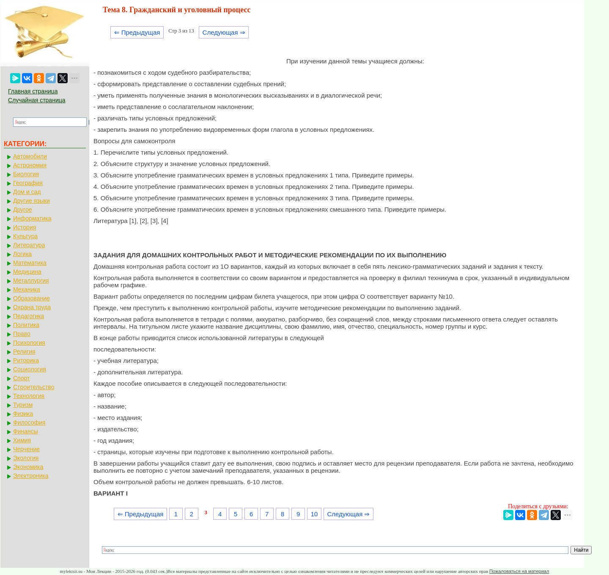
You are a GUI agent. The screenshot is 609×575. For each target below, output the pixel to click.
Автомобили (30, 156)
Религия (24, 351)
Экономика (28, 466)
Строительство (33, 387)
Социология (29, 369)
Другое (22, 209)
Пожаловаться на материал (519, 571)
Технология (28, 395)
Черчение (26, 449)
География (28, 183)
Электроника (31, 475)
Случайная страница (37, 100)
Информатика (32, 218)
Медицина (27, 271)
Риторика (26, 360)
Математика (30, 262)
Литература (29, 245)
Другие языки (31, 200)
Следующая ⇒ (224, 32)
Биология (26, 174)
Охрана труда (32, 307)
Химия (22, 440)
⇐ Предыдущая (137, 32)
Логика (22, 254)
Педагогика (28, 316)
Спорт (21, 378)
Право (21, 333)
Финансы (25, 431)
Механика (26, 289)
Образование (31, 298)
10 (314, 514)
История (24, 227)
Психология (29, 342)
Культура (25, 236)
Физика (23, 413)
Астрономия (30, 165)
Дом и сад (27, 191)
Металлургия (31, 280)
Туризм (23, 404)
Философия (29, 422)
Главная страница (33, 91)
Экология (25, 458)
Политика (26, 325)
